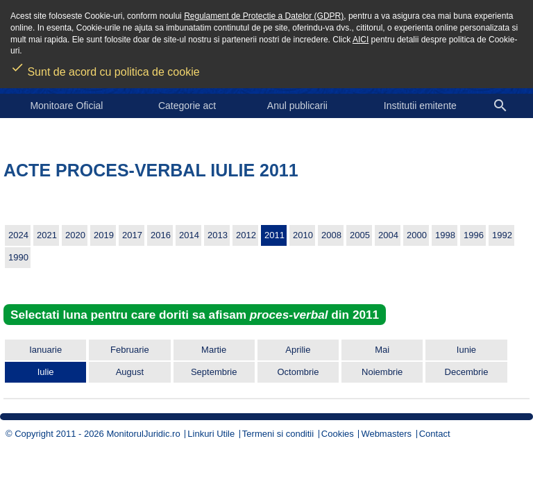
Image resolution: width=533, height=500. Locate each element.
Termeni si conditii (278, 433)
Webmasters (386, 433)
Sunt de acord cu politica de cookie (105, 67)
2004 (388, 235)
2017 (132, 235)
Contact (434, 433)
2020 (75, 235)
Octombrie (298, 372)
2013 (218, 235)
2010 (303, 235)
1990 (18, 257)
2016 (161, 235)
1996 (474, 235)
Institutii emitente (420, 105)
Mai (382, 349)
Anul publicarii (297, 105)
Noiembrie (382, 372)
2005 (360, 235)
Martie (213, 349)
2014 (189, 235)
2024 (18, 235)
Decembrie (467, 372)
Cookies (337, 433)
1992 (502, 235)
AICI (361, 39)
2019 (104, 235)
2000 (417, 235)
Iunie (466, 349)
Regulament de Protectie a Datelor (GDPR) (264, 16)
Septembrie (214, 372)
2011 (274, 235)
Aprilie (297, 349)
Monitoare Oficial (66, 105)
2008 (331, 235)
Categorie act (187, 105)
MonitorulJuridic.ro (143, 433)
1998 (445, 235)
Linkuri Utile (211, 433)
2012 (246, 235)
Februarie (129, 349)
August (130, 372)
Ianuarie (45, 349)
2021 (47, 235)
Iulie (45, 372)
